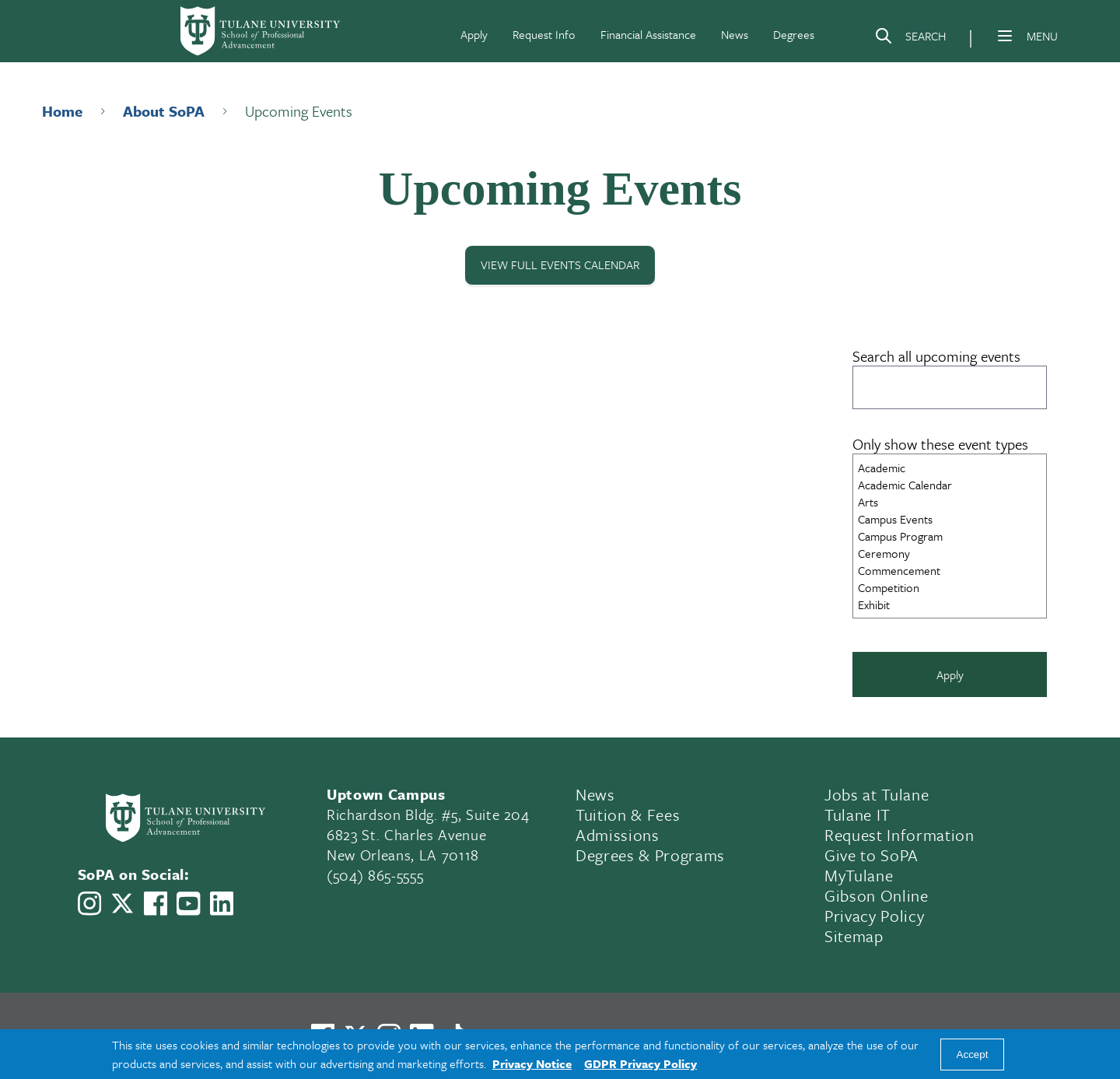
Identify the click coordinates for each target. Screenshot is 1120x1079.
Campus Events (949, 518)
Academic (949, 467)
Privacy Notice (532, 1063)
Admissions (618, 834)
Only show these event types (940, 444)
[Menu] (1005, 35)
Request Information (899, 834)
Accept (973, 1054)
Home (62, 110)
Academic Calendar (949, 484)
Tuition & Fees (628, 814)
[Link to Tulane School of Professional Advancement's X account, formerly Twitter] (122, 904)
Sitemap (854, 936)
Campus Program (949, 536)
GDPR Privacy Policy (640, 1063)
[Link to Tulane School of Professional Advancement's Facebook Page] (155, 904)
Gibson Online (876, 895)
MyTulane (858, 875)
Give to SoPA (871, 855)
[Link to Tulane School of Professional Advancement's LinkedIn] (221, 904)
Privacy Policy (874, 915)
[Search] (910, 38)
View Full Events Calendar (560, 265)
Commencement (949, 570)
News (734, 34)
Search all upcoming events (936, 356)
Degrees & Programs (650, 855)
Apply (474, 34)
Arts (949, 501)
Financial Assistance (648, 34)
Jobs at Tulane (876, 794)
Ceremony (949, 553)
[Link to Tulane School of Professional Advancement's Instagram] (89, 904)
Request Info (544, 34)
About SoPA (164, 110)
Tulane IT (857, 814)
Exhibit (949, 604)
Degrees (793, 34)
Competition (949, 587)
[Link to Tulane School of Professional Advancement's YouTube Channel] (188, 903)
